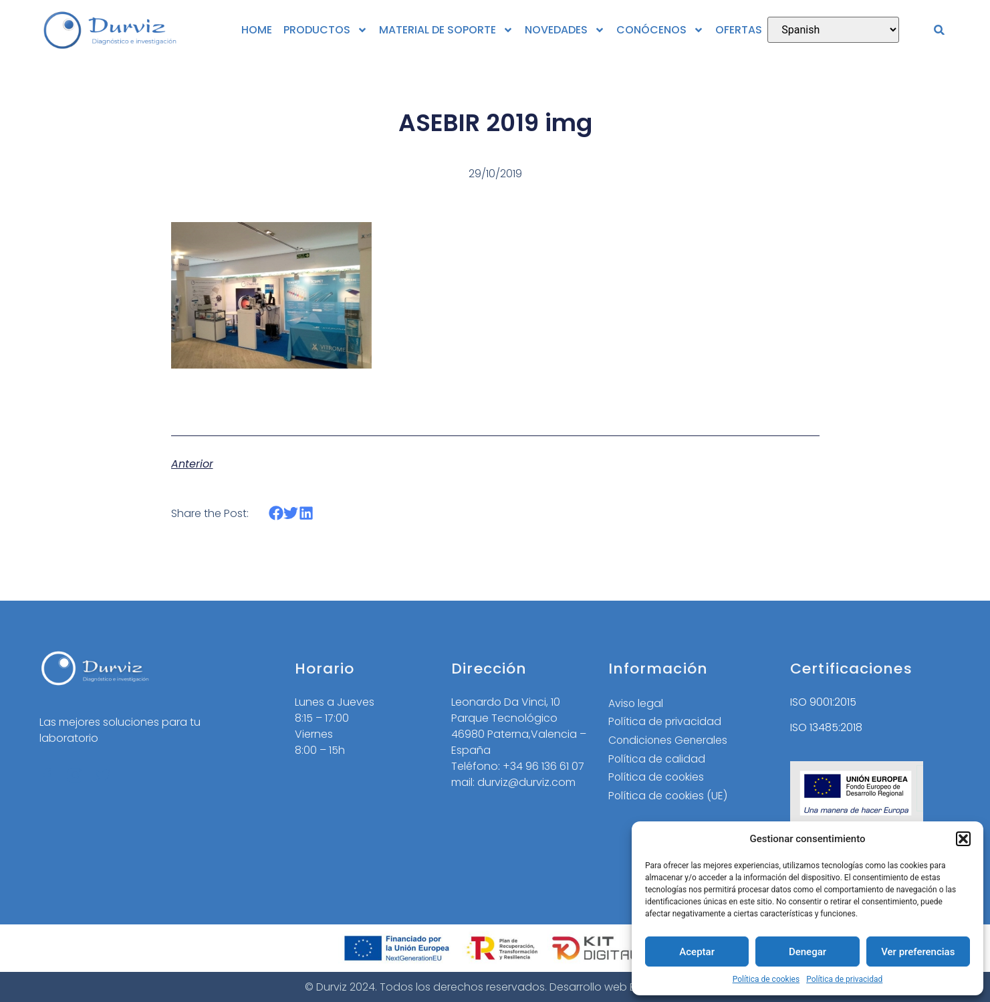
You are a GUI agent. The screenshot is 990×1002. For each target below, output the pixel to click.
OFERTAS (738, 29)
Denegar (807, 952)
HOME (256, 29)
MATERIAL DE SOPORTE (446, 30)
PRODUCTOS (325, 30)
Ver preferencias (918, 952)
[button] (963, 838)
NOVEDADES (565, 30)
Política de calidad (657, 759)
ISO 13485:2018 (826, 727)
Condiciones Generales (669, 740)
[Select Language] (833, 30)
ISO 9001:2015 (823, 702)
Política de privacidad (844, 979)
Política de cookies (766, 979)
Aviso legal (636, 703)
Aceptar (697, 952)
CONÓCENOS (660, 30)
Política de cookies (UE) (668, 797)
